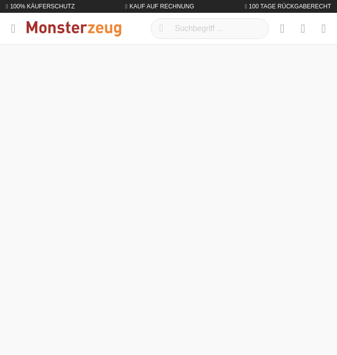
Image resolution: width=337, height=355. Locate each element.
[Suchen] (161, 28)
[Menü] (13, 29)
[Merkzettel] (282, 29)
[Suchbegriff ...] (210, 28)
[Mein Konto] (303, 29)
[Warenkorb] (323, 29)
